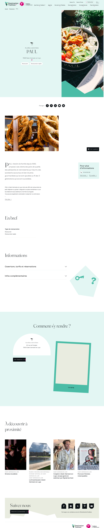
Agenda (50, 6)
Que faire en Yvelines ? (40, 6)
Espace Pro (72, 2)
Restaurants (12, 8)
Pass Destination (94, 6)
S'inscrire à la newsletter (18, 511)
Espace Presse (80, 2)
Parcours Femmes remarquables (84, 475)
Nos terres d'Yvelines (60, 6)
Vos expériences (83, 6)
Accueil (6, 8)
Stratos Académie (11, 474)
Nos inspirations (72, 6)
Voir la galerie (93, 149)
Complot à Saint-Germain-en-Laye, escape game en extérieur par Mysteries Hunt (63, 476)
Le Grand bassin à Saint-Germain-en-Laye (37, 481)
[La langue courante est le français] (97, 2)
